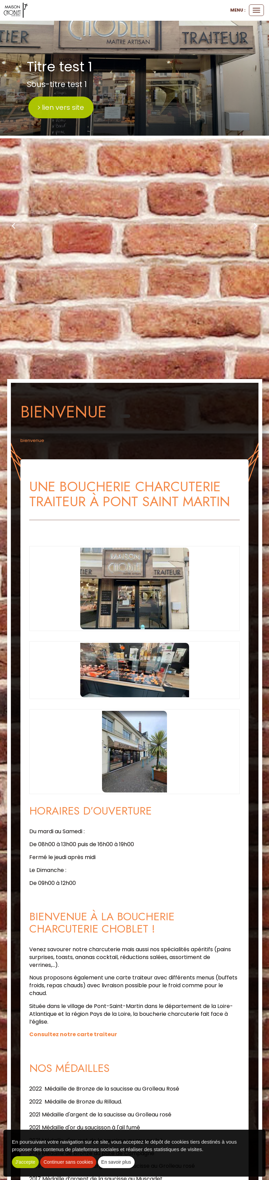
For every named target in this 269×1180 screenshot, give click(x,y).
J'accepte (25, 1162)
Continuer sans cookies (68, 1162)
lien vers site (100, 107)
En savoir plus (116, 1162)
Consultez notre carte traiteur (73, 1034)
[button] (13, 225)
